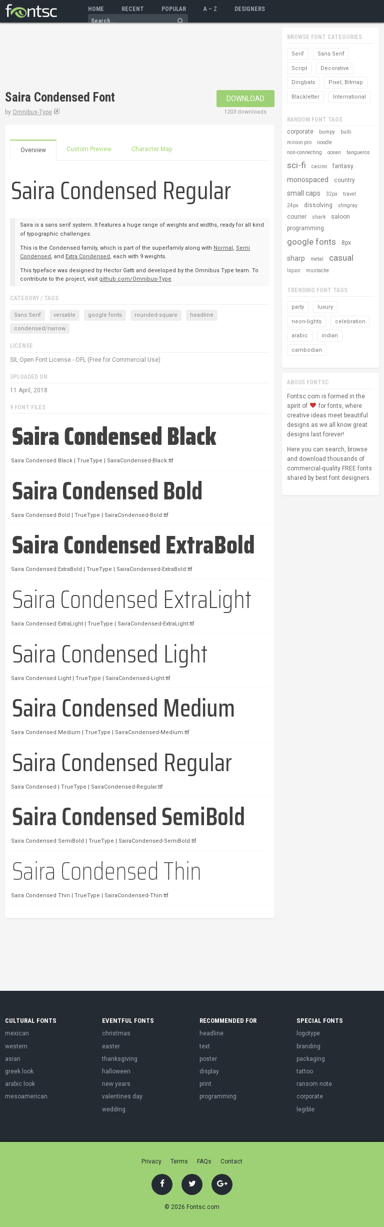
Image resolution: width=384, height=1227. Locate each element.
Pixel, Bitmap (345, 82)
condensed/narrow (40, 328)
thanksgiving (120, 1058)
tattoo (304, 1071)
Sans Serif (27, 315)
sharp (296, 258)
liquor (293, 270)
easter (111, 1046)
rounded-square (156, 315)
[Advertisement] (122, 58)
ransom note (314, 1083)
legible (305, 1109)
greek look (19, 1071)
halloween (116, 1071)
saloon (340, 216)
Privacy (152, 1161)
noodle (324, 142)
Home (96, 9)
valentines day (122, 1096)
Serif (298, 54)
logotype (308, 1033)
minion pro (299, 142)
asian (12, 1058)
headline (202, 315)
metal (317, 259)
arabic (300, 335)
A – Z (210, 9)
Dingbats (303, 82)
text (205, 1046)
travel (349, 194)
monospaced (307, 180)
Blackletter (306, 97)
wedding (114, 1109)
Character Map (152, 149)
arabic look (20, 1083)
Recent (133, 9)
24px (292, 205)
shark (319, 217)
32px (332, 194)
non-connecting (304, 152)
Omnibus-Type (32, 112)
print (206, 1083)
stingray (348, 205)
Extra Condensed (88, 256)
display (209, 1071)
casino (319, 166)
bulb (345, 132)
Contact (231, 1161)
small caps (303, 193)
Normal (223, 248)
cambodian (307, 350)
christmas (116, 1033)
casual (341, 258)
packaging (310, 1058)
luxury (325, 307)
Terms (179, 1161)
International (349, 97)
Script (299, 68)
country (344, 180)
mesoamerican (26, 1096)
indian (330, 335)
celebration (350, 321)
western (16, 1046)
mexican (17, 1033)
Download (245, 99)
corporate (300, 131)
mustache (317, 270)
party (298, 307)
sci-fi (296, 165)
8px (346, 242)
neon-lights (307, 321)
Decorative (334, 68)
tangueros (358, 152)
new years (116, 1083)
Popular (174, 9)
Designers (249, 9)
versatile (65, 315)
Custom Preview (89, 149)
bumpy (327, 132)
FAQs (204, 1161)
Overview (33, 150)
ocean (334, 152)
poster (208, 1058)
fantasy (343, 166)
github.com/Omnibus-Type (135, 279)
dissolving (318, 205)
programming (305, 228)
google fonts (105, 315)
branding (308, 1046)
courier (296, 216)
